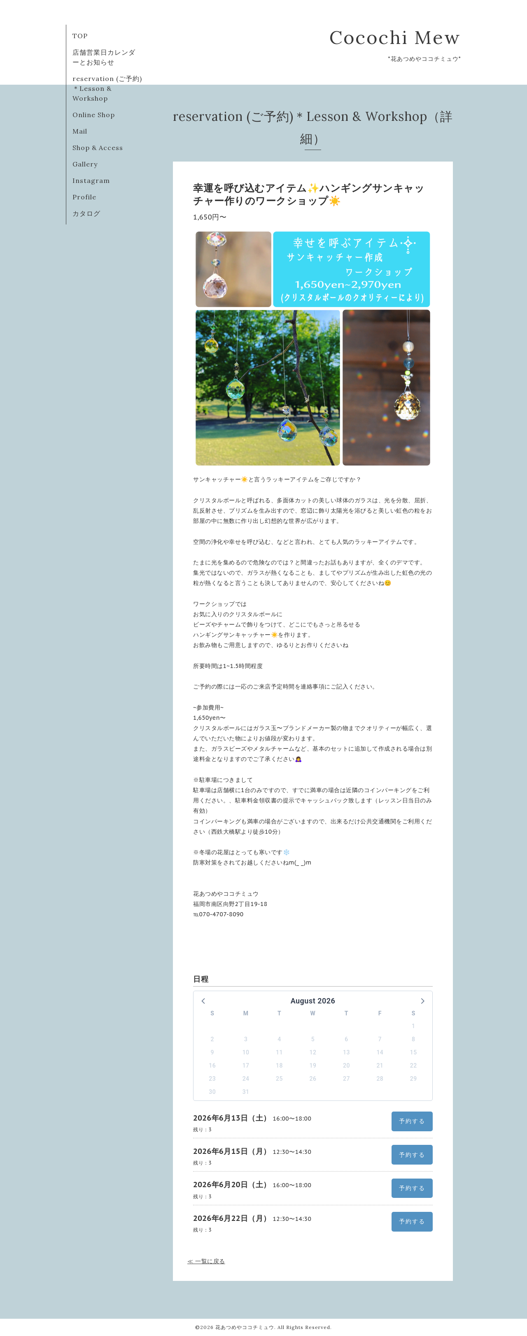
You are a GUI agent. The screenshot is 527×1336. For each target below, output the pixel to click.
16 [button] (212, 1065)
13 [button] (346, 1052)
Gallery (85, 164)
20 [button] (346, 1065)
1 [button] (413, 1026)
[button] (204, 1000)
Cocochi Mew (395, 37)
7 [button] (380, 1039)
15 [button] (413, 1052)
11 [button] (279, 1052)
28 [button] (379, 1078)
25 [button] (279, 1078)
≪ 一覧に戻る (206, 1261)
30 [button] (212, 1092)
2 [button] (212, 1039)
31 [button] (246, 1092)
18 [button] (279, 1065)
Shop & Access (97, 147)
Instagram (91, 180)
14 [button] (379, 1052)
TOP (80, 36)
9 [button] (212, 1052)
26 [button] (313, 1078)
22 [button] (413, 1065)
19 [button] (313, 1065)
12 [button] (313, 1052)
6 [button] (346, 1039)
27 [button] (346, 1078)
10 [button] (246, 1052)
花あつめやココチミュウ (244, 1327)
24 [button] (246, 1078)
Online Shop (93, 115)
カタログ (86, 213)
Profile (84, 197)
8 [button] (413, 1039)
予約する (412, 1121)
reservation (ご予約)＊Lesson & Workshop (107, 88)
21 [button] (379, 1065)
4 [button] (279, 1039)
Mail (79, 131)
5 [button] (313, 1039)
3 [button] (245, 1039)
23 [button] (212, 1078)
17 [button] (246, 1065)
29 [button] (413, 1078)
